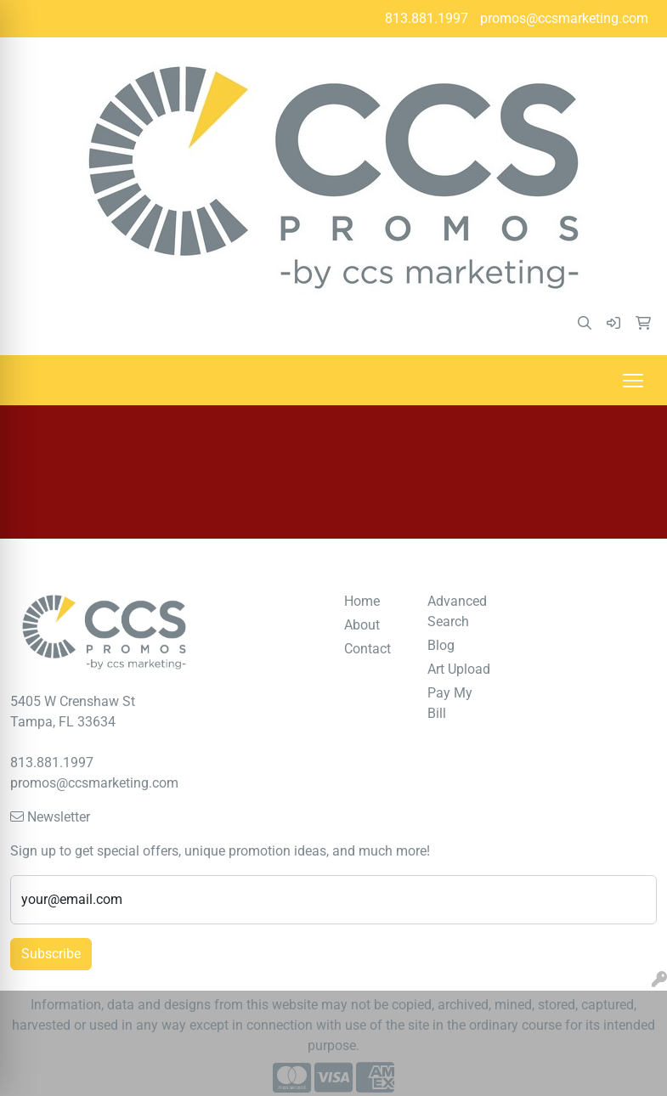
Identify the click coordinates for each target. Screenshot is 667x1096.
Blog (441, 645)
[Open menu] (633, 381)
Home (362, 601)
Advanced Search (457, 611)
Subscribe (51, 954)
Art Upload (458, 669)
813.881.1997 (426, 18)
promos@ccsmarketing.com (564, 18)
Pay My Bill (449, 703)
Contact (367, 649)
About (362, 625)
